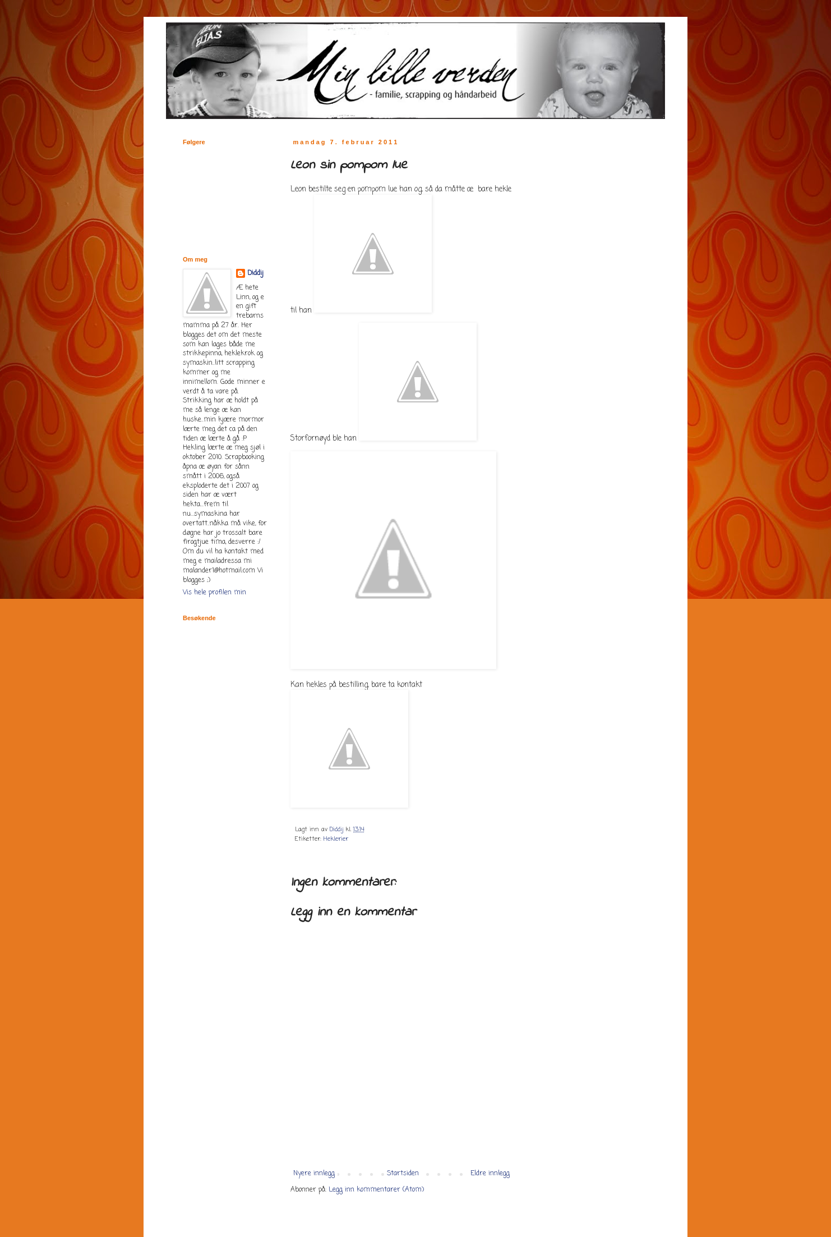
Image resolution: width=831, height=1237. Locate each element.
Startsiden (403, 1174)
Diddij (255, 273)
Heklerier (336, 839)
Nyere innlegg (314, 1174)
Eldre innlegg (490, 1174)
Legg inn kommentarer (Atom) (376, 1190)
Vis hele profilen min (214, 593)
